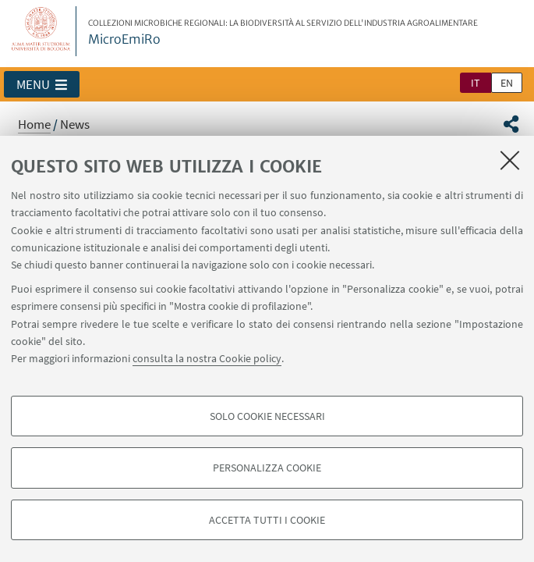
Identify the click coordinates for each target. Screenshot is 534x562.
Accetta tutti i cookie (267, 520)
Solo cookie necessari (267, 416)
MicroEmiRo (283, 33)
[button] (42, 84)
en (506, 83)
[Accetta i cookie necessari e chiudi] (509, 160)
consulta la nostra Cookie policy (207, 358)
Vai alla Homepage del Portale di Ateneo (41, 31)
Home (34, 124)
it (475, 83)
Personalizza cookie (267, 468)
